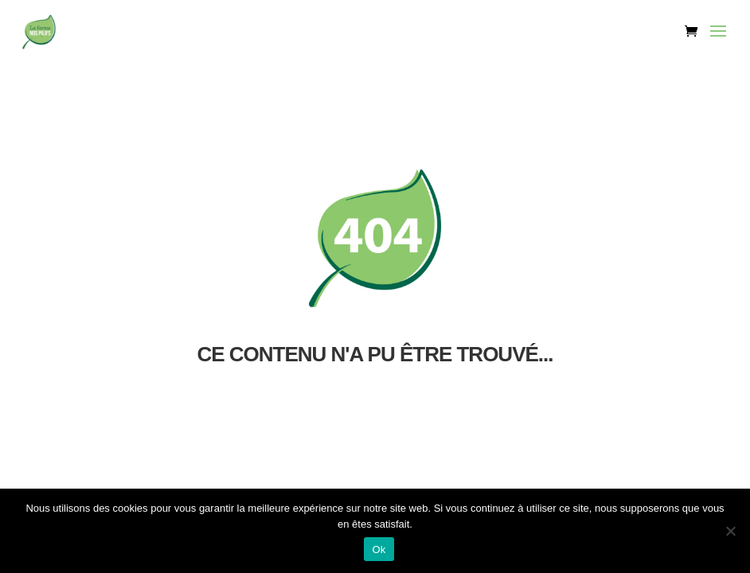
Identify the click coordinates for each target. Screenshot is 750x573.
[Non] (730, 531)
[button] (718, 41)
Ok (378, 549)
